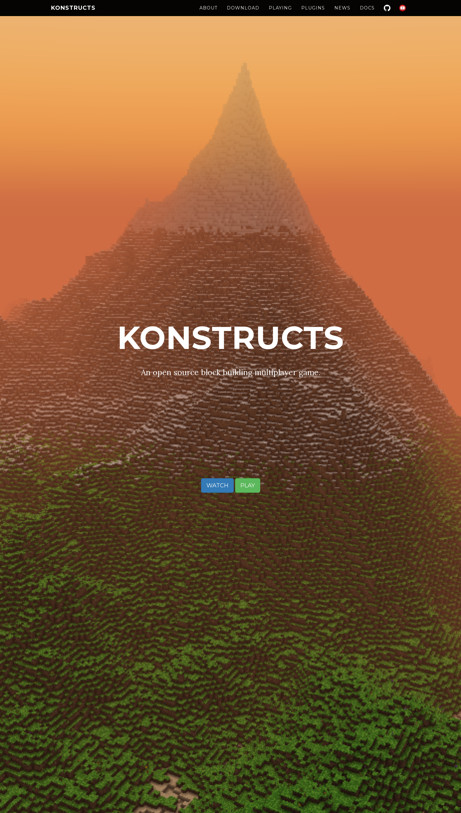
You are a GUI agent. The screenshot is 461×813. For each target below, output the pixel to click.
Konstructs (73, 14)
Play (247, 485)
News (342, 14)
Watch (217, 485)
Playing (280, 14)
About (208, 14)
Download (243, 14)
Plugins (313, 14)
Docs (367, 14)
